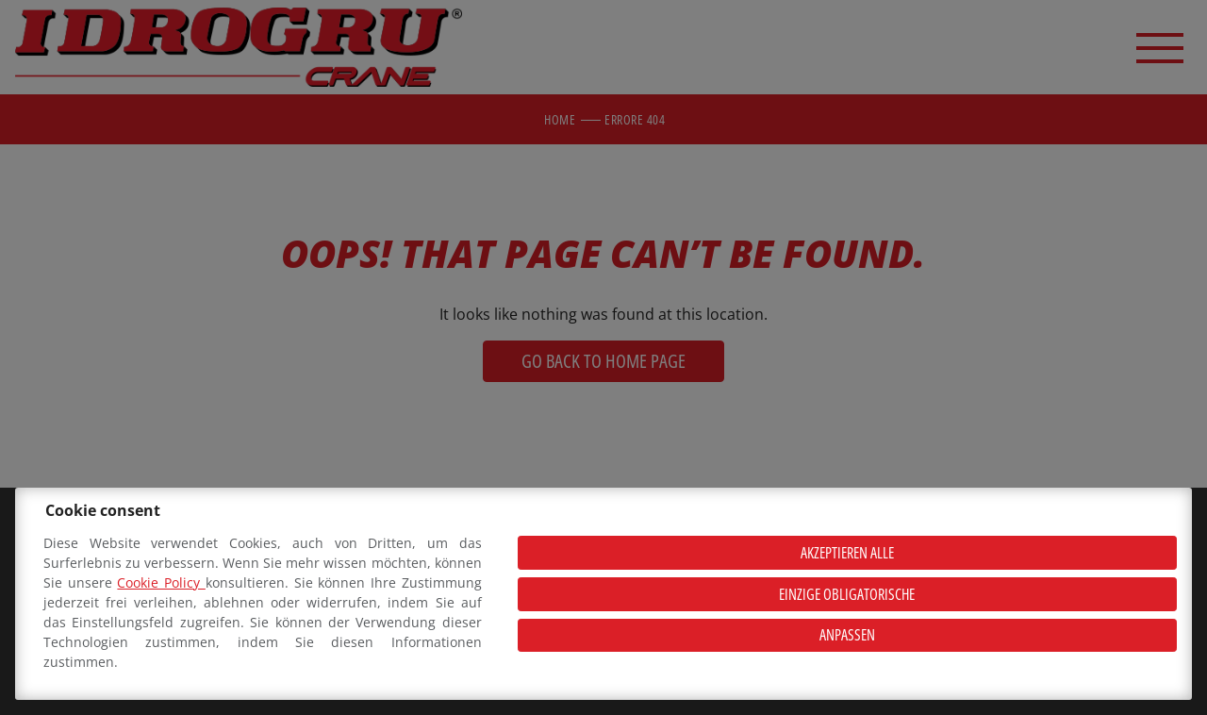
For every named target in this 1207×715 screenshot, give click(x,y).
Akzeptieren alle (847, 552)
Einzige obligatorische (847, 594)
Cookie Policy (161, 582)
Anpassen (847, 634)
